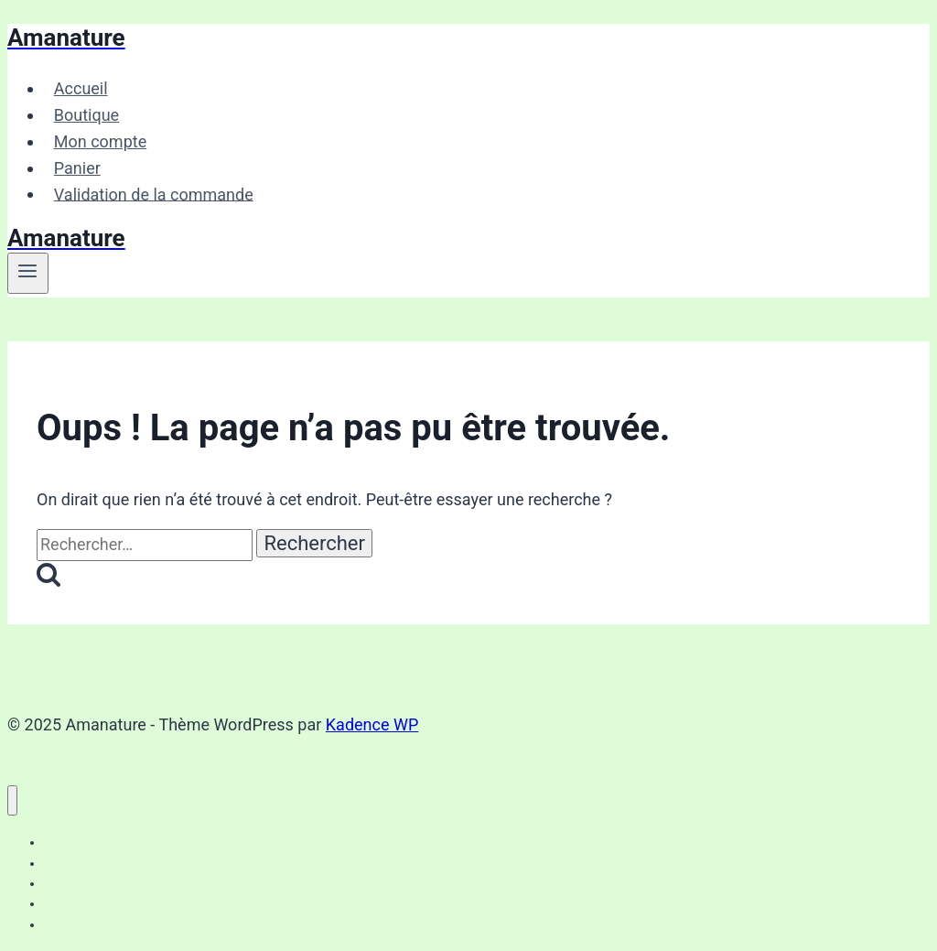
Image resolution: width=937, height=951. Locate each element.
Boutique (86, 114)
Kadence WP (372, 724)
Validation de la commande (153, 193)
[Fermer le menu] (12, 800)
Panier (77, 168)
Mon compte (100, 141)
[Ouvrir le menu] (27, 273)
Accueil (81, 88)
